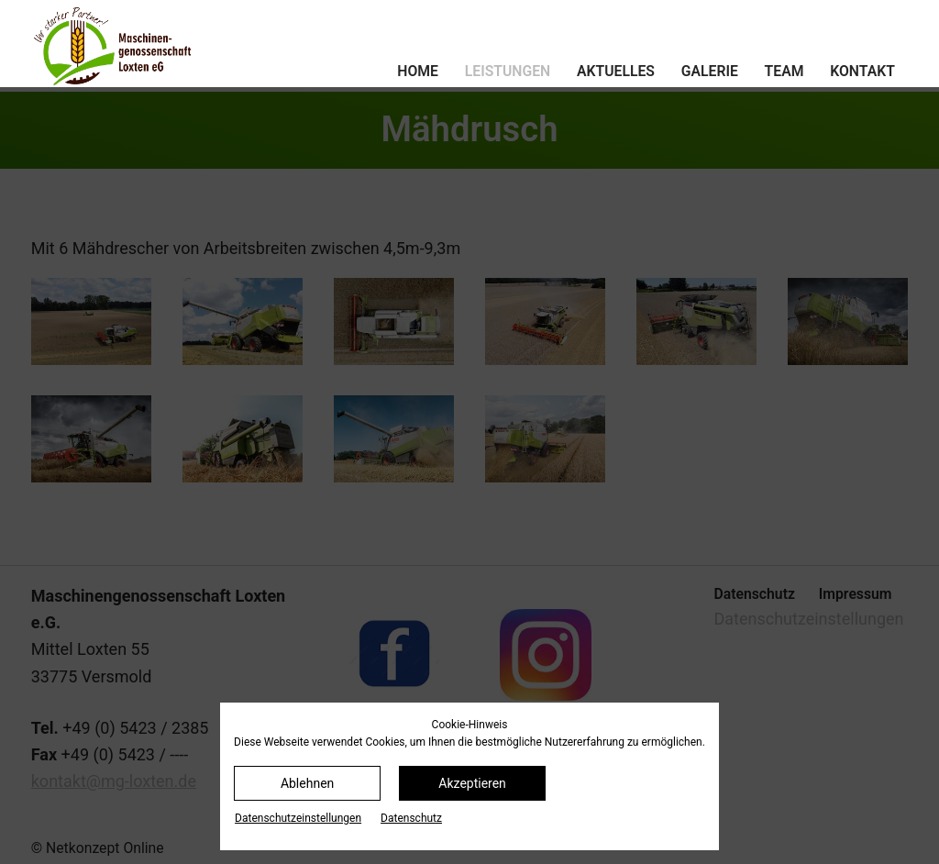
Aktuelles (616, 71)
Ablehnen (307, 783)
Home (417, 71)
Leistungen (507, 71)
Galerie (709, 71)
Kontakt (862, 71)
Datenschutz (411, 818)
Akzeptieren (472, 783)
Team (784, 71)
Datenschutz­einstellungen (298, 818)
